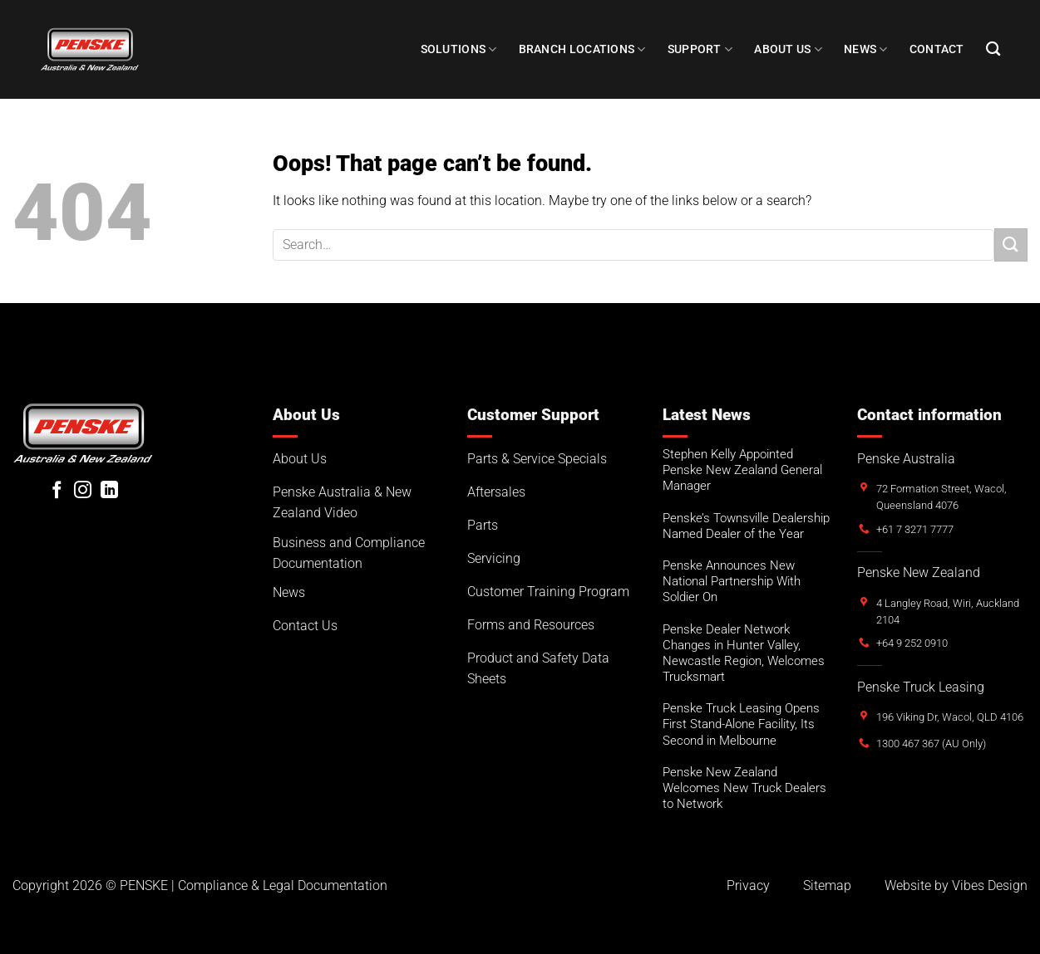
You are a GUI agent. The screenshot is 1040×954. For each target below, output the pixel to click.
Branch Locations (582, 49)
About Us (788, 49)
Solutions (459, 49)
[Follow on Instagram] (82, 491)
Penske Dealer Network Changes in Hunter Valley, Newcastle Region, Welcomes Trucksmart (744, 653)
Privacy (748, 885)
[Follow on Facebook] (57, 491)
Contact (936, 49)
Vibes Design (990, 885)
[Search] (993, 49)
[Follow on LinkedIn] (109, 491)
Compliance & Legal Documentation (282, 885)
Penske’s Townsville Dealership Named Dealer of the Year (746, 526)
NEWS (866, 49)
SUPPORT (700, 49)
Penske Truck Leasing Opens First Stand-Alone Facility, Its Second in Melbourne (741, 724)
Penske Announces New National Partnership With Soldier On (732, 581)
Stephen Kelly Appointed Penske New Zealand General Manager (742, 470)
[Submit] (1011, 244)
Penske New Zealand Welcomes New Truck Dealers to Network (744, 788)
